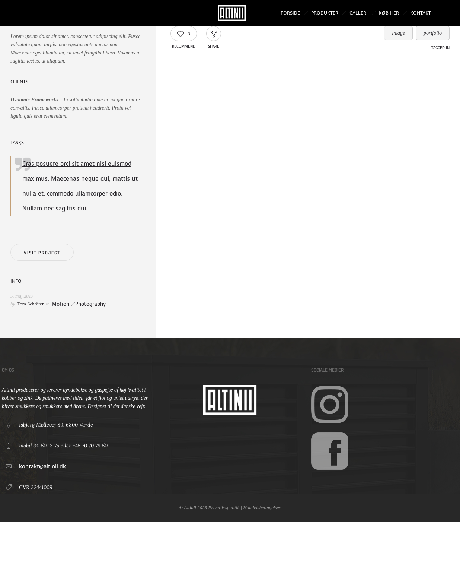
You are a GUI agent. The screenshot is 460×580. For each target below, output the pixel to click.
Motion (61, 304)
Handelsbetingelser (262, 507)
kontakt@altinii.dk (42, 466)
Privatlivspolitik (223, 507)
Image (398, 33)
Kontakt (420, 13)
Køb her (389, 13)
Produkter (324, 13)
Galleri (358, 13)
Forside (290, 13)
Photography (90, 304)
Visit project (42, 253)
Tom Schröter (30, 304)
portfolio (433, 33)
